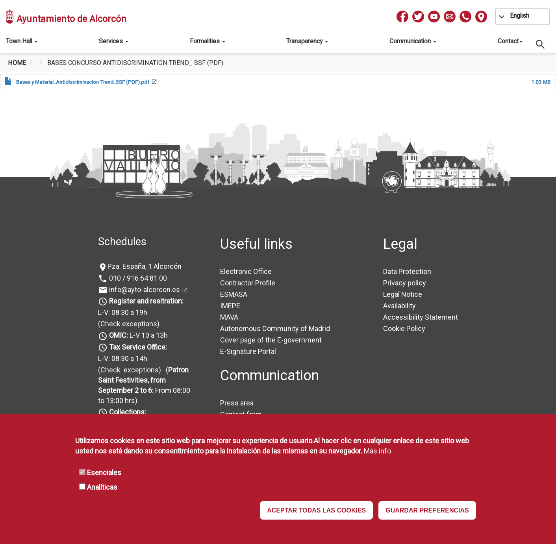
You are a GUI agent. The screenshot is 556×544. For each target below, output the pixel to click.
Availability (399, 306)
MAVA (229, 317)
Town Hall (21, 41)
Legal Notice (402, 294)
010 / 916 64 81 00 (137, 278)
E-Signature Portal (248, 351)
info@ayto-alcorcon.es (143, 289)
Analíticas (102, 487)
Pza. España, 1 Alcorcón (144, 266)
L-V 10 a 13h (137, 335)
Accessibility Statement (420, 317)
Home (17, 63)
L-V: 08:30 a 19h (122, 312)
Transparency (307, 41)
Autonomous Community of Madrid (275, 328)
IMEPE (230, 306)
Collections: (127, 412)
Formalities (207, 41)
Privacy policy (404, 283)
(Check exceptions (127, 324)
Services (113, 41)
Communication (412, 41)
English (519, 15)
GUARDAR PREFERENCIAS (427, 510)
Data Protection (407, 271)
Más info (377, 451)
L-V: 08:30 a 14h (122, 358)
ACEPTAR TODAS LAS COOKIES (316, 510)
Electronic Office (246, 271)
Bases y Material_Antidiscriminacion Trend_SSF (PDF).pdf (82, 82)
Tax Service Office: (138, 347)
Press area (237, 403)
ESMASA (233, 294)
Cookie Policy (404, 328)
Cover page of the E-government (271, 340)
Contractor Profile (247, 283)
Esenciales (104, 472)
